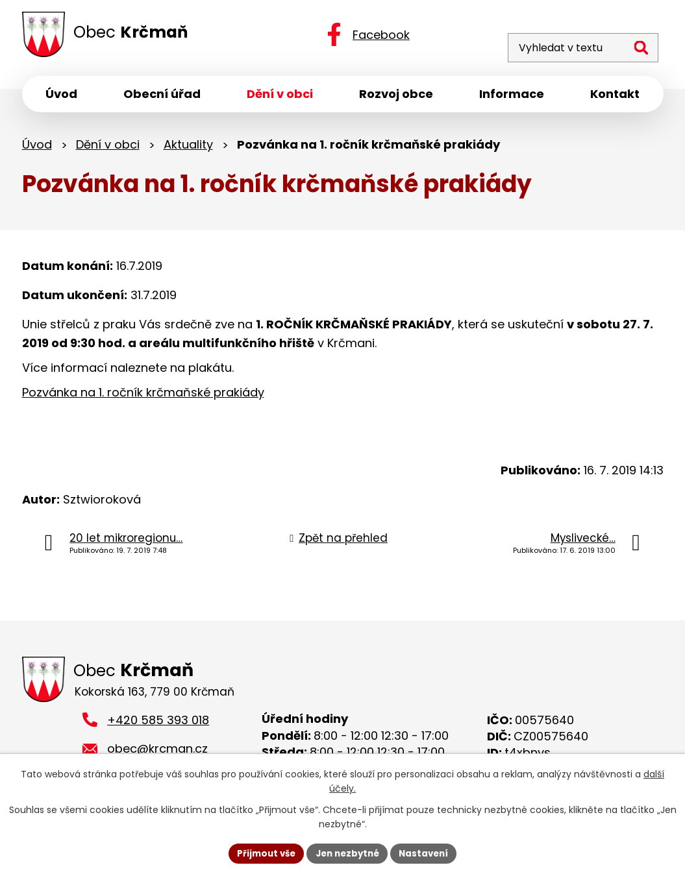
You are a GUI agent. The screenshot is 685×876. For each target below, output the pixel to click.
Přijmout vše (262, 852)
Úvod (37, 148)
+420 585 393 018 (158, 725)
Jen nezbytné (348, 852)
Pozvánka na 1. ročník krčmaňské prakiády (143, 395)
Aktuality (188, 148)
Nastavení (429, 852)
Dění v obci (108, 148)
